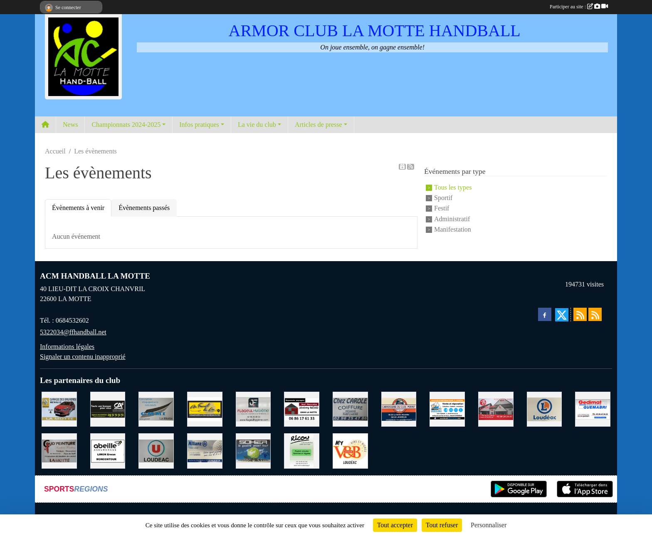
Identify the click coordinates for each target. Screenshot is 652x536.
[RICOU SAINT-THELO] (301, 450)
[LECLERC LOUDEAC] (544, 408)
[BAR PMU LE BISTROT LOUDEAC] (496, 408)
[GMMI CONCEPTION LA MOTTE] (156, 408)
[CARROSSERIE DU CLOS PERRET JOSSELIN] (399, 408)
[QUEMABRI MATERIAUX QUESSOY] (592, 408)
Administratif (452, 218)
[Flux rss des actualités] (580, 314)
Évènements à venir (78, 207)
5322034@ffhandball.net (73, 332)
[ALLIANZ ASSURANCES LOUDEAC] (204, 450)
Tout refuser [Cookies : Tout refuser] (442, 525)
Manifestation (452, 229)
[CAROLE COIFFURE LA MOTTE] (350, 408)
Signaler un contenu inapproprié (83, 356)
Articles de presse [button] (318, 124)
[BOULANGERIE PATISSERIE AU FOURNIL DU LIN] (204, 408)
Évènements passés (144, 207)
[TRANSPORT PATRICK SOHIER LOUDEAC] (253, 450)
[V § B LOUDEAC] (350, 450)
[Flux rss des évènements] (595, 314)
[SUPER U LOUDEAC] (156, 450)
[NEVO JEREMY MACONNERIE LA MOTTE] (301, 408)
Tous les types (453, 187)
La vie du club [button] (257, 124)
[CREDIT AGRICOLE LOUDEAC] (108, 408)
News (70, 124)
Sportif (443, 197)
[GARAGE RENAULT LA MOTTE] (59, 408)
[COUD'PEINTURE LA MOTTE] (59, 450)
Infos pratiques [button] (199, 124)
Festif (441, 208)
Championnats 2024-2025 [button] (126, 124)
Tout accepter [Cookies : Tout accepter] (395, 525)
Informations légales (67, 346)
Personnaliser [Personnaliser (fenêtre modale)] (488, 525)
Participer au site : (579, 7)
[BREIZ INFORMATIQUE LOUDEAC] (447, 408)
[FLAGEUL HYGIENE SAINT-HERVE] (253, 408)
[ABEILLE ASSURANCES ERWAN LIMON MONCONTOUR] (108, 450)
